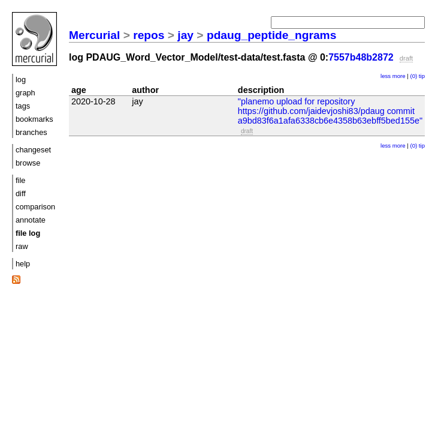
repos (148, 35)
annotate (31, 219)
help (23, 263)
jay (185, 35)
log (21, 79)
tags (23, 105)
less (385, 76)
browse (28, 162)
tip (422, 76)
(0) (413, 76)
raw (22, 246)
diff (21, 193)
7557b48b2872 (361, 57)
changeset (33, 149)
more (399, 76)
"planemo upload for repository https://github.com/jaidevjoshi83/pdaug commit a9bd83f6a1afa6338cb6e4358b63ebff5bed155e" (330, 111)
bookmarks (34, 119)
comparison (35, 206)
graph (25, 92)
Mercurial (94, 35)
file (20, 180)
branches (31, 132)
